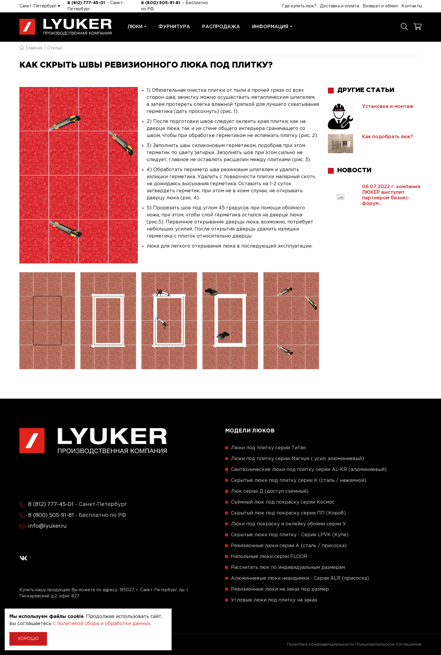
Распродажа (221, 27)
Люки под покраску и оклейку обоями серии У (288, 524)
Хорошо (28, 639)
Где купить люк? (299, 6)
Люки (137, 27)
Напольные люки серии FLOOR (269, 556)
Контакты (411, 6)
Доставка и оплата (339, 6)
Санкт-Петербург (39, 6)
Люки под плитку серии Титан (268, 448)
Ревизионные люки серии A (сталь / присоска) (289, 546)
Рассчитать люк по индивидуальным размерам (288, 567)
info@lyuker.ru (47, 526)
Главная (30, 48)
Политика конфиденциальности (320, 644)
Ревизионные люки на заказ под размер (280, 589)
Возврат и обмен (380, 6)
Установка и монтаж (387, 106)
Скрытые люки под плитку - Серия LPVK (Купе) (289, 535)
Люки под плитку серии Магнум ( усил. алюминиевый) (297, 459)
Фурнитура (174, 27)
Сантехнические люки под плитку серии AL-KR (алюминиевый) (309, 469)
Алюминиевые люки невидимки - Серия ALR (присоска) (300, 578)
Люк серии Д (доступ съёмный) (269, 491)
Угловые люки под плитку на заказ (274, 600)
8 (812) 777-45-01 (86, 3)
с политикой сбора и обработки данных (101, 623)
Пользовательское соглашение (388, 644)
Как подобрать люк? (387, 137)
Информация (272, 27)
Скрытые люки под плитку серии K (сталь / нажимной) (298, 480)
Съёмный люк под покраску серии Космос (283, 502)
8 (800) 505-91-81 (160, 3)
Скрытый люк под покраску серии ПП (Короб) (288, 513)
